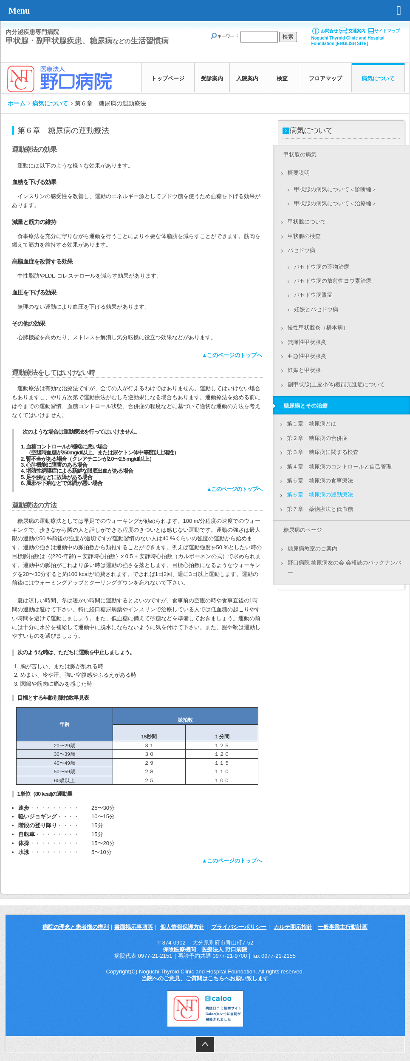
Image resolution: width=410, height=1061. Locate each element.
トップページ (167, 78)
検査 (282, 78)
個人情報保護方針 (182, 927)
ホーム (16, 103)
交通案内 (356, 30)
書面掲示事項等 (133, 927)
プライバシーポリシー (238, 927)
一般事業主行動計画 (343, 927)
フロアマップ (325, 78)
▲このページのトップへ (232, 355)
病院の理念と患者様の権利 (75, 927)
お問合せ (329, 30)
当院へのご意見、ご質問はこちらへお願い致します (205, 978)
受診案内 (212, 78)
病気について (378, 78)
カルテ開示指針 (293, 927)
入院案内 (247, 78)
